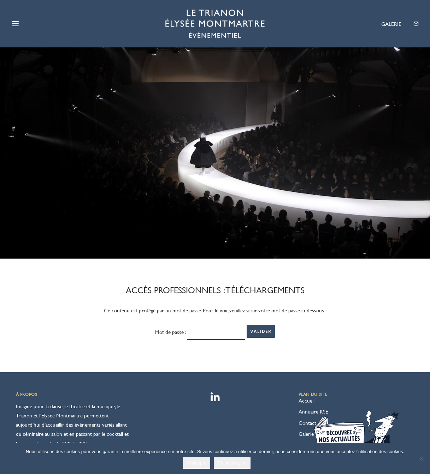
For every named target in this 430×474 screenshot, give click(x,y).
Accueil (306, 377)
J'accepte (196, 463)
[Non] (421, 458)
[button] (389, 24)
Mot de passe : (200, 308)
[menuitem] (389, 24)
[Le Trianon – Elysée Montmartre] (215, 24)
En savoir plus (232, 463)
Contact (307, 399)
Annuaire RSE (313, 388)
